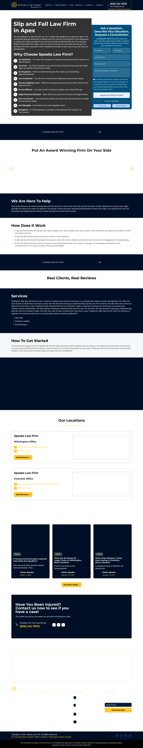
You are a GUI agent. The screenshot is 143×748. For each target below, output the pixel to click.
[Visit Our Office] (125, 735)
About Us (48, 5)
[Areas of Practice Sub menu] (68, 5)
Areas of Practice (60, 5)
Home (46, 696)
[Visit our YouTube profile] (63, 627)
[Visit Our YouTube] (130, 735)
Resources (78, 5)
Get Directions (25, 457)
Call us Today (102, 105)
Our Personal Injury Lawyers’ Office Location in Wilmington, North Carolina (41, 737)
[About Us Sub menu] (53, 5)
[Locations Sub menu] (93, 5)
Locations (89, 5)
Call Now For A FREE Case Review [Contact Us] (119, 9)
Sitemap (47, 716)
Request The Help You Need (111, 95)
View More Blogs (71, 586)
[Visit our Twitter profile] (58, 627)
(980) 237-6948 (83, 716)
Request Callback (121, 105)
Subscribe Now (118, 710)
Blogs (72, 5)
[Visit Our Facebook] (117, 735)
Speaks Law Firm (33, 734)
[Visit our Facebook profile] (54, 627)
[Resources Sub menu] (83, 5)
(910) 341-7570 (30, 628)
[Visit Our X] (121, 735)
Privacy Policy (49, 713)
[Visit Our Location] (31, 447)
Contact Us (99, 5)
